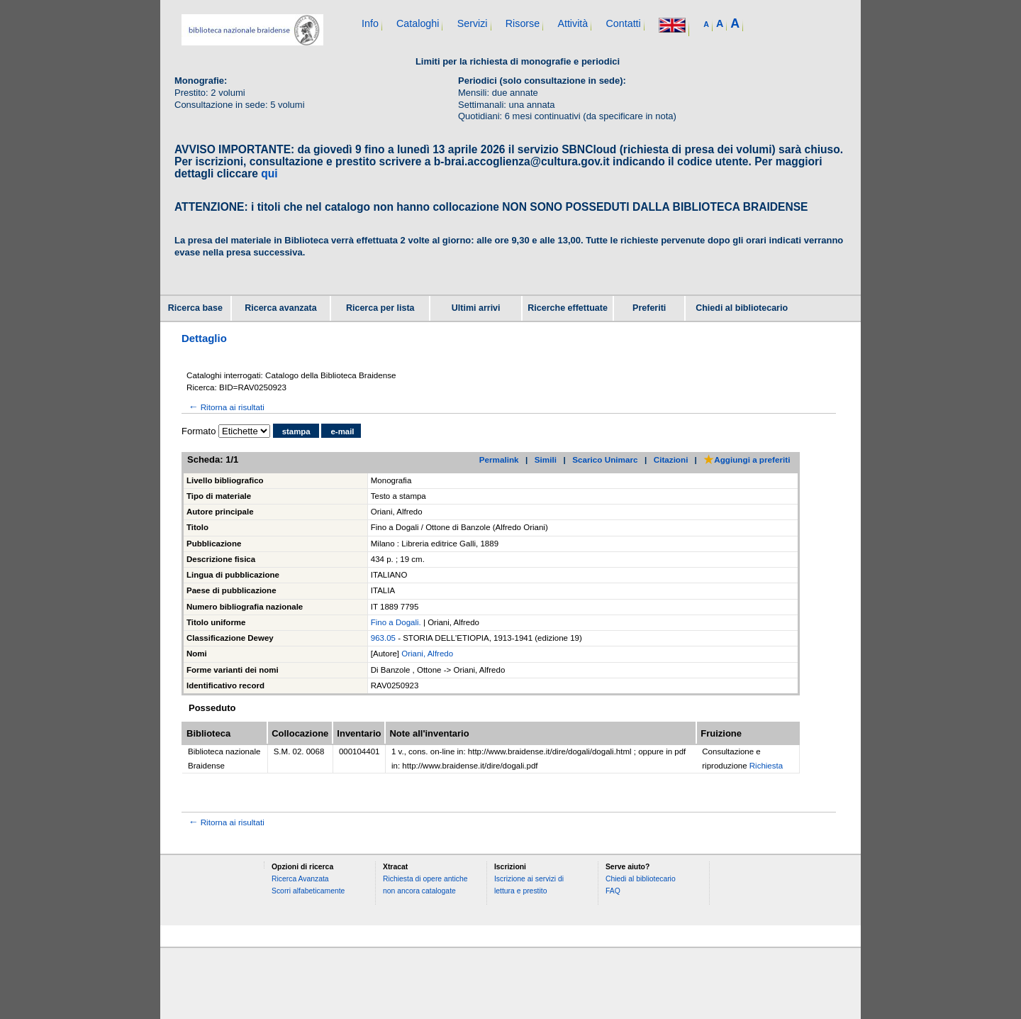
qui (269, 173)
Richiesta (766, 765)
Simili (546, 459)
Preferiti (649, 308)
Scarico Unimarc (604, 459)
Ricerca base (195, 308)
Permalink (499, 459)
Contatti (623, 23)
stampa (296, 431)
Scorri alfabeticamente (308, 891)
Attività (572, 23)
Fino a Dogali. (396, 622)
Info (370, 23)
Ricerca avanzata (280, 308)
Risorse (523, 23)
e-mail (342, 431)
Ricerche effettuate (568, 308)
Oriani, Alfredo (427, 653)
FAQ (613, 891)
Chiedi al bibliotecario (742, 308)
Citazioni (671, 459)
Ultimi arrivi (476, 308)
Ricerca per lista (380, 308)
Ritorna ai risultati (225, 407)
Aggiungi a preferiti (746, 459)
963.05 (383, 638)
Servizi (472, 23)
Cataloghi (417, 23)
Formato (199, 431)
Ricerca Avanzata (300, 879)
